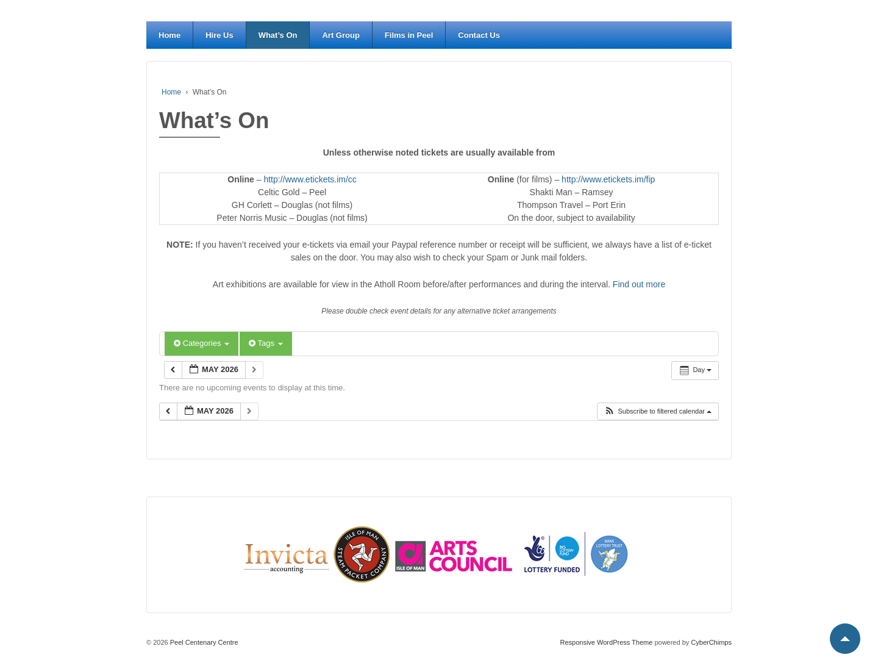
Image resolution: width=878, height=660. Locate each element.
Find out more (639, 284)
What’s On (278, 35)
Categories (201, 343)
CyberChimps (711, 642)
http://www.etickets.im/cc (309, 179)
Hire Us (219, 35)
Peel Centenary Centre (203, 642)
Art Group (340, 35)
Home (169, 35)
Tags (265, 343)
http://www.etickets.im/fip (608, 179)
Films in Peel (409, 35)
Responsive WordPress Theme (606, 642)
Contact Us (479, 35)
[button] (658, 411)
